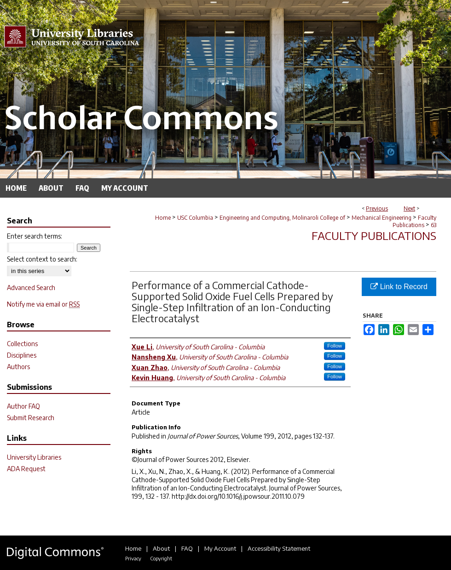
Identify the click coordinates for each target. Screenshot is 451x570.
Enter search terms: (34, 236)
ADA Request (26, 469)
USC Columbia (195, 217)
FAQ (187, 548)
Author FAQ (23, 406)
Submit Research (30, 418)
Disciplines (21, 355)
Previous (377, 208)
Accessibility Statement (279, 548)
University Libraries (34, 457)
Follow (334, 345)
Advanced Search (31, 287)
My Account (220, 548)
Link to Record (399, 287)
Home (163, 217)
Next (409, 208)
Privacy (133, 558)
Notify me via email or (43, 304)
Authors (18, 366)
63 (433, 225)
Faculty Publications (414, 221)
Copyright (161, 558)
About (161, 548)
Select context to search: (42, 259)
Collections (22, 344)
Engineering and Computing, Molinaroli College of (282, 217)
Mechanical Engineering (381, 217)
